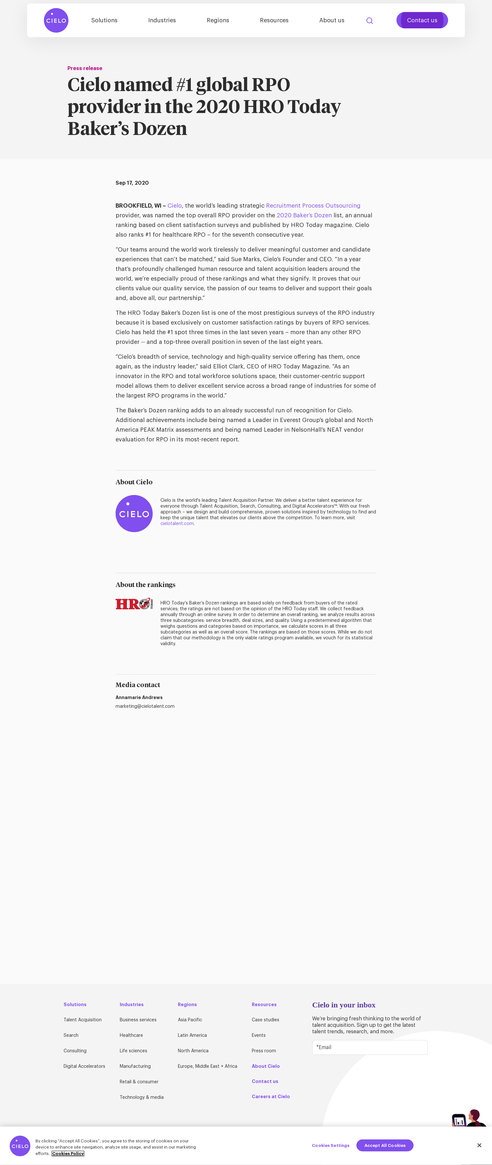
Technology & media (142, 1097)
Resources (274, 20)
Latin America (192, 1035)
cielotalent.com (177, 523)
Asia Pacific (190, 1020)
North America (193, 1051)
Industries (162, 20)
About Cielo (266, 1066)
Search (370, 21)
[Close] (479, 1147)
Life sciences (133, 1051)
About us (331, 20)
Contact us (422, 20)
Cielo (175, 206)
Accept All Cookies (384, 1148)
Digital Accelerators (84, 1066)
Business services (138, 1020)
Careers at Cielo (271, 1096)
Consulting (75, 1051)
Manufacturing (135, 1066)
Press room (264, 1051)
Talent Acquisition (83, 1020)
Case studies (265, 1020)
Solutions (104, 20)
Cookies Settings (330, 1148)
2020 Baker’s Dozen (304, 215)
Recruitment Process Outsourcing (313, 206)
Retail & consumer (139, 1082)
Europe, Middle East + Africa (207, 1066)
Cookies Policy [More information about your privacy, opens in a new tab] (68, 1156)
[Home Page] (56, 20)
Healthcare (131, 1035)
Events (259, 1035)
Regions (218, 20)
